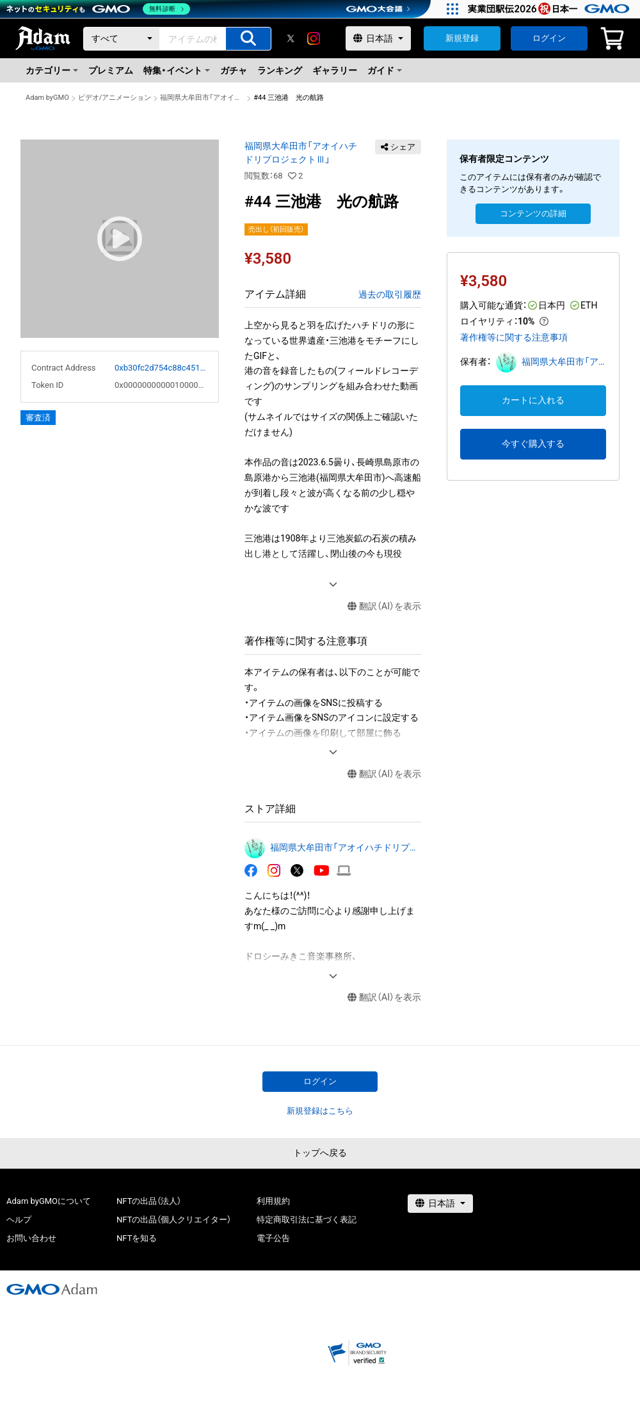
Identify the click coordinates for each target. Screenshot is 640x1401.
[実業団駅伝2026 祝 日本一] (550, 9)
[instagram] (313, 38)
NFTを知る (136, 1238)
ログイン (549, 38)
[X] (290, 38)
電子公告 (273, 1238)
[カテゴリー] (121, 39)
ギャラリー (334, 70)
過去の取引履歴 (389, 294)
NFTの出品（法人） (148, 1201)
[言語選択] (378, 38)
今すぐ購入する (533, 443)
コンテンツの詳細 (533, 213)
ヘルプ (18, 1219)
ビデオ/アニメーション (115, 97)
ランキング (279, 70)
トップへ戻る (320, 1153)
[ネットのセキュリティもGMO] (98, 9)
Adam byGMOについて (48, 1201)
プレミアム (110, 70)
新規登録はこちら (320, 1111)
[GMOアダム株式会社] (51, 1289)
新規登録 (462, 38)
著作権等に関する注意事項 (514, 337)
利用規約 (273, 1201)
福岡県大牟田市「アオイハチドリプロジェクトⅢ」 (202, 97)
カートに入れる (533, 400)
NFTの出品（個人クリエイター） (173, 1219)
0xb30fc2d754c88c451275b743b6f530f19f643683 (161, 367)
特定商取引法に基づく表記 (306, 1219)
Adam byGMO (47, 97)
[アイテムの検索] (248, 39)
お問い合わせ (31, 1238)
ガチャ (233, 70)
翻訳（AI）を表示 (384, 606)
